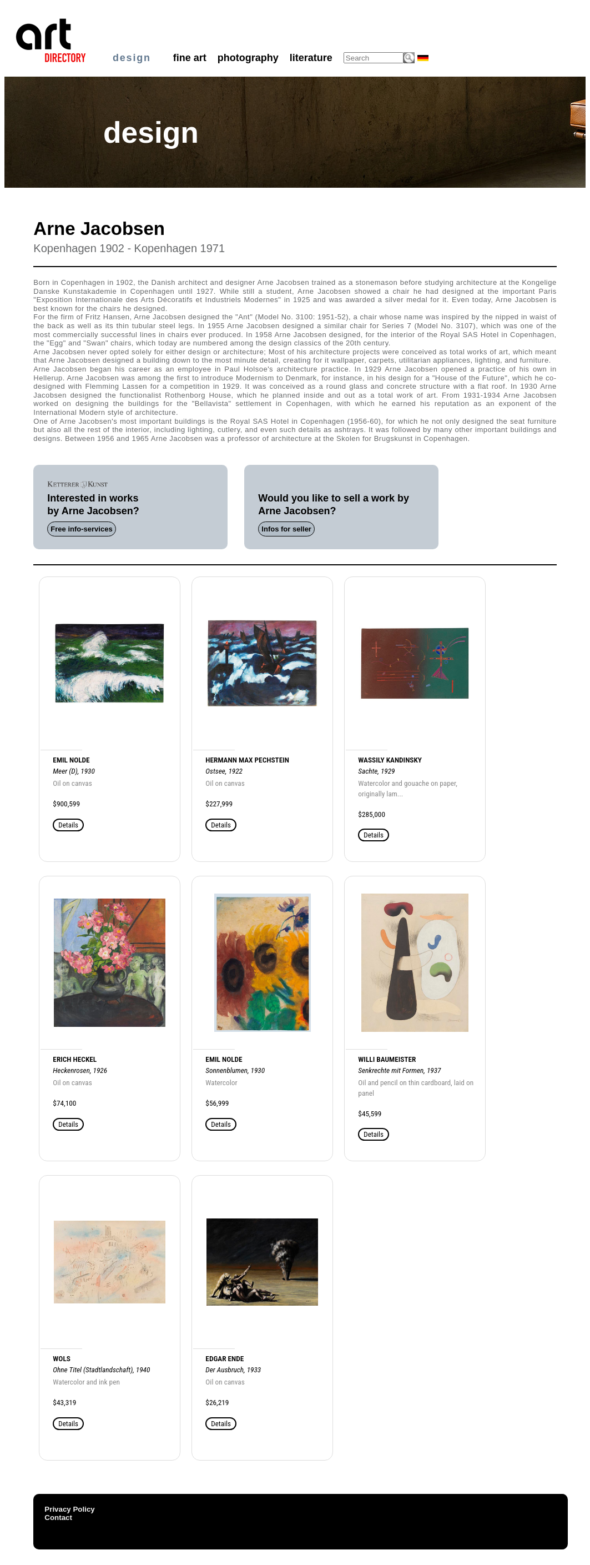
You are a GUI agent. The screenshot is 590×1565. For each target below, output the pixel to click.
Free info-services (81, 529)
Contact (58, 1517)
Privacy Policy (69, 1509)
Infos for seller (286, 529)
